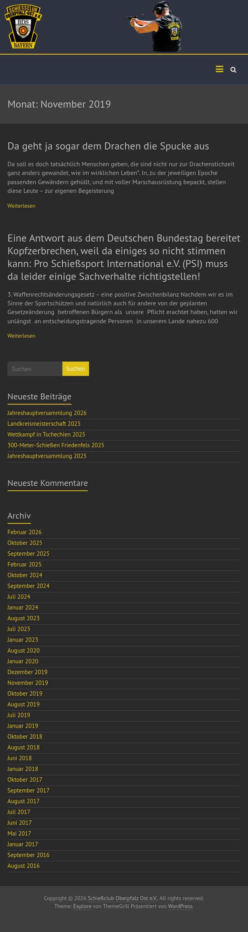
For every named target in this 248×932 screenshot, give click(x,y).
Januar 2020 (23, 661)
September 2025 (29, 553)
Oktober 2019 (25, 693)
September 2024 (29, 586)
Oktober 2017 (25, 779)
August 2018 (24, 747)
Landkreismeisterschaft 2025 (44, 423)
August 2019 (24, 704)
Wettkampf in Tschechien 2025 (46, 434)
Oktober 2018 (25, 736)
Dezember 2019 (28, 672)
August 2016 (24, 865)
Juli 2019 (19, 715)
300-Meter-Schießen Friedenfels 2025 (56, 445)
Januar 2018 (23, 769)
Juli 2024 (19, 596)
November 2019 (28, 682)
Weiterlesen (21, 205)
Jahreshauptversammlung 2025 (47, 456)
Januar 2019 (23, 725)
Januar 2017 (23, 844)
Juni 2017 (20, 822)
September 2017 (29, 790)
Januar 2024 (23, 607)
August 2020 (24, 650)
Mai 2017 (19, 833)
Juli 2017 (19, 812)
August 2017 (24, 801)
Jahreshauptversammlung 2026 (47, 413)
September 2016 (29, 855)
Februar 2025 (25, 564)
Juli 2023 (19, 629)
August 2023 (24, 618)
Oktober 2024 (25, 575)
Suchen (75, 368)
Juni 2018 (20, 758)
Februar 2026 (25, 532)
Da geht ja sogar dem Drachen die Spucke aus (108, 145)
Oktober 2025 (25, 543)
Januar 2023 (23, 639)
